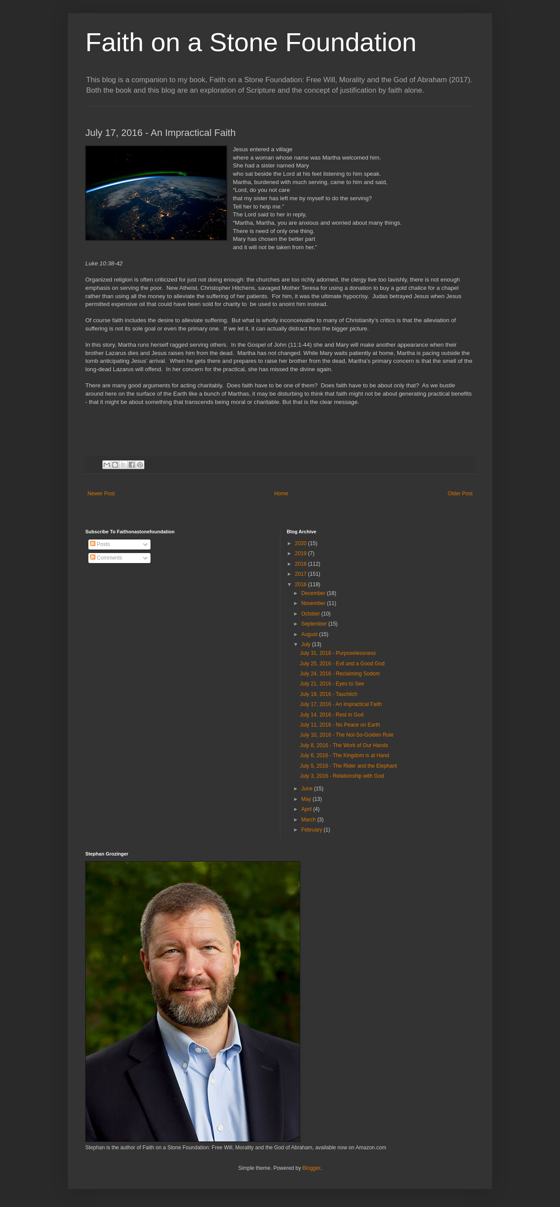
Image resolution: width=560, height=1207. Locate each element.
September (314, 624)
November (314, 603)
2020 (301, 543)
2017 (301, 574)
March (309, 820)
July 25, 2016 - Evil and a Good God (342, 664)
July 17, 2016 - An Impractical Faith (341, 704)
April (307, 809)
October (311, 614)
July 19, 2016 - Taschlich (328, 694)
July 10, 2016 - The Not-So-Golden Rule (346, 735)
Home (281, 493)
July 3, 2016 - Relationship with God (342, 776)
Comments (106, 558)
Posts (100, 544)
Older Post (460, 493)
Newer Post (101, 493)
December (314, 593)
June (307, 789)
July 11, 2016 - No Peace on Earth (340, 725)
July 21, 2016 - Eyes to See (332, 684)
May (306, 799)
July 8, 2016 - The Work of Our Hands (344, 745)
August (310, 634)
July (306, 644)
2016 (301, 584)
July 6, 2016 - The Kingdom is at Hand (344, 755)
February (312, 830)
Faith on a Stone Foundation (250, 42)
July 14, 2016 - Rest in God (331, 715)
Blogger (311, 1168)
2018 (301, 564)
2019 (301, 553)
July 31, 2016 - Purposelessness (337, 653)
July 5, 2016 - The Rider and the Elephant (348, 766)
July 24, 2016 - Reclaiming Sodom (340, 674)
